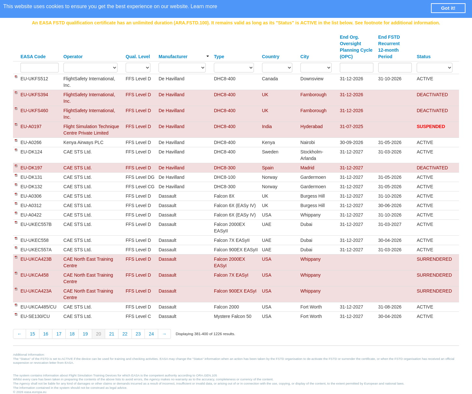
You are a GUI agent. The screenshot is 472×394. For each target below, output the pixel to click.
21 (111, 333)
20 (98, 333)
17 (59, 333)
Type (219, 56)
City (304, 56)
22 (125, 333)
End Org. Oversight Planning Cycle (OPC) (356, 46)
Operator (73, 56)
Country (271, 56)
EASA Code (33, 56)
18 (72, 333)
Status (424, 56)
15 (32, 333)
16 (46, 333)
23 (138, 333)
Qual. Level (138, 56)
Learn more (203, 6)
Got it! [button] (448, 8)
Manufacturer (184, 56)
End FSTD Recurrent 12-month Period (389, 46)
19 (85, 333)
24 (151, 333)
